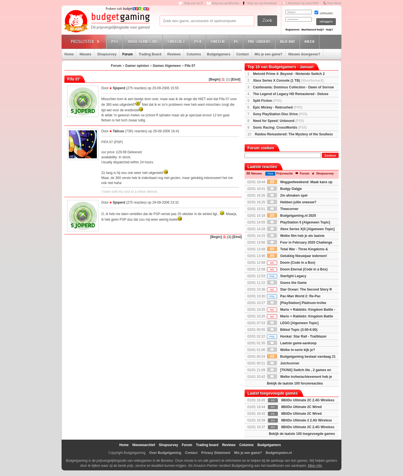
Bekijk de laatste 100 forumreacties (295, 383)
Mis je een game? (268, 54)
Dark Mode (334, 3)
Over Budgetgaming (165, 453)
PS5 (115, 41)
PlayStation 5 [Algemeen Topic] (298, 222)
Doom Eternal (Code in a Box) (297, 269)
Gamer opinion (137, 66)
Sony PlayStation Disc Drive (280, 114)
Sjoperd (119, 88)
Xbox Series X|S (144, 41)
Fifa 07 (190, 66)
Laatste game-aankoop (292, 343)
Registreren (292, 29)
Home (69, 54)
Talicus (118, 131)
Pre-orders (260, 41)
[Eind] (235, 79)
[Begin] (214, 79)
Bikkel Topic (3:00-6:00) (292, 330)
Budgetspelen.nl (279, 453)
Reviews (174, 54)
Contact (242, 54)
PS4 (198, 41)
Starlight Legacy (286, 276)
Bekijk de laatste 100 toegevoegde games (302, 434)
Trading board (207, 445)
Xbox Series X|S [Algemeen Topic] (301, 229)
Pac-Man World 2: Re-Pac (294, 296)
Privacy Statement (215, 453)
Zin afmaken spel (287, 195)
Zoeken (330, 155)
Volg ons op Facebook (262, 3)
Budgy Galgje (284, 189)
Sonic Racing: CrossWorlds (280, 127)
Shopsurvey (106, 54)
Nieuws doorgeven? (304, 54)
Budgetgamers (218, 54)
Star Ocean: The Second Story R (299, 289)
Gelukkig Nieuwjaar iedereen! (297, 256)
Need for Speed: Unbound (278, 121)
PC (237, 41)
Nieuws (85, 54)
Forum (127, 54)
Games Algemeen (167, 66)
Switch (218, 41)
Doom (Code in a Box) (291, 263)
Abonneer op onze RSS (302, 3)
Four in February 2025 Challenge (299, 242)
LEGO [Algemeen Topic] (292, 323)
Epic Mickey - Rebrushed (277, 107)
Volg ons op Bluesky (225, 3)
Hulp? (329, 29)
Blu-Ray (288, 41)
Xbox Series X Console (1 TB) (288, 81)
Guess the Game (287, 283)
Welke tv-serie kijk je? (291, 350)
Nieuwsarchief (143, 445)
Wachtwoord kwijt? (312, 29)
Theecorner (283, 209)
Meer (310, 41)
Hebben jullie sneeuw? (292, 202)
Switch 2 (176, 41)
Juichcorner (283, 363)
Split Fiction (267, 101)
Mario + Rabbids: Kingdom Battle (300, 316)
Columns (194, 54)
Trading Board (150, 54)
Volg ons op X (193, 3)
